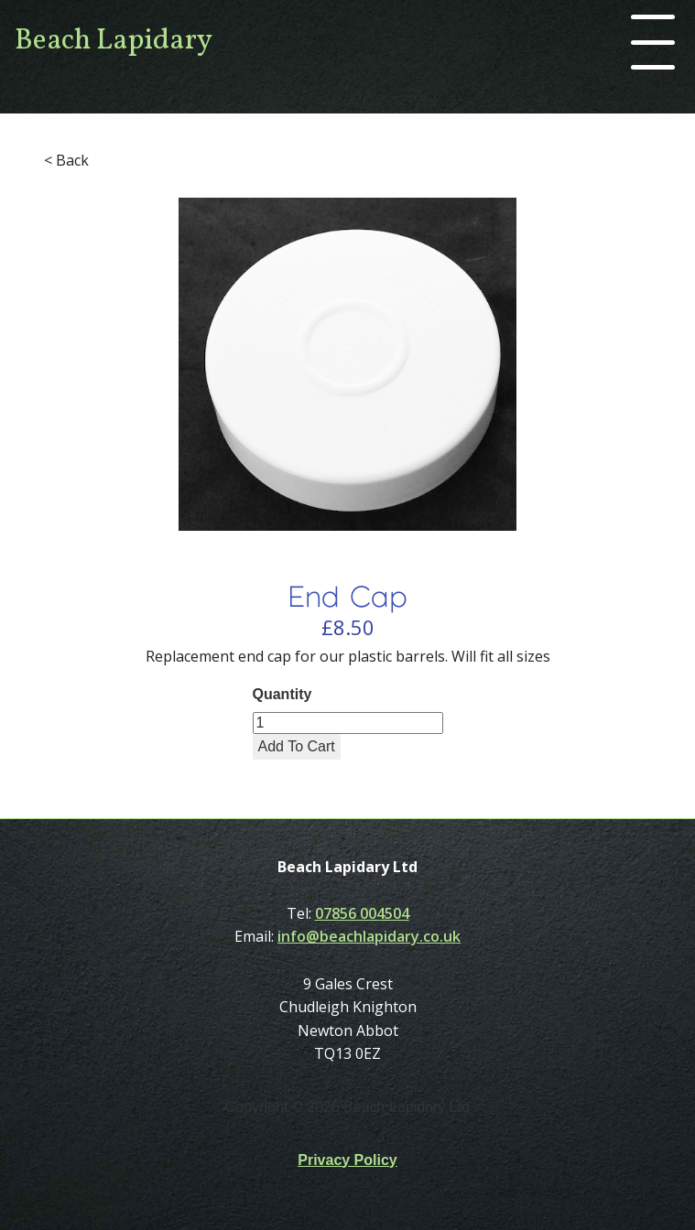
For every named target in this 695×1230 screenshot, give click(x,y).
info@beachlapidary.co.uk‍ (369, 936)
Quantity (282, 694)
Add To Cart (296, 746)
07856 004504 (362, 913)
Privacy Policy (347, 1160)
